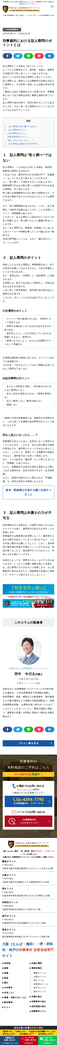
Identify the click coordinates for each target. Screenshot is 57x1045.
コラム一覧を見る (28, 743)
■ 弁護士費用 (36, 964)
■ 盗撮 (5, 974)
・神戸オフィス (39, 989)
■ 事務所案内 (36, 969)
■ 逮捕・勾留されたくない (14, 1002)
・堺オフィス (38, 982)
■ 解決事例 (7, 1009)
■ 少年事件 (7, 990)
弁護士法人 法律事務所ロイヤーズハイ (28, 668)
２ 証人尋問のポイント (16, 130)
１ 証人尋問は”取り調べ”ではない (22, 126)
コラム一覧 (31, 15)
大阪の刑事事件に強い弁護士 (13, 15)
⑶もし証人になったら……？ (22, 140)
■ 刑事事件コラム (38, 1013)
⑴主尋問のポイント (18, 133)
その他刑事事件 (12, 29)
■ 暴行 (5, 985)
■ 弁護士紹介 (36, 998)
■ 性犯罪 (6, 964)
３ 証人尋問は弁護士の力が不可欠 (22, 143)
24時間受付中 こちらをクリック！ (24, 822)
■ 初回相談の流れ (38, 1008)
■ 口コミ (6, 1014)
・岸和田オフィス (41, 986)
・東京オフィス (39, 993)
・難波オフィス (39, 974)
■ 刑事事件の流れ (38, 1003)
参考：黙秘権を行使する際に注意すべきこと (28, 492)
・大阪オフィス (39, 978)
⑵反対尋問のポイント (19, 137)
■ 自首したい (8, 995)
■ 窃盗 (5, 980)
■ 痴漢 (5, 969)
